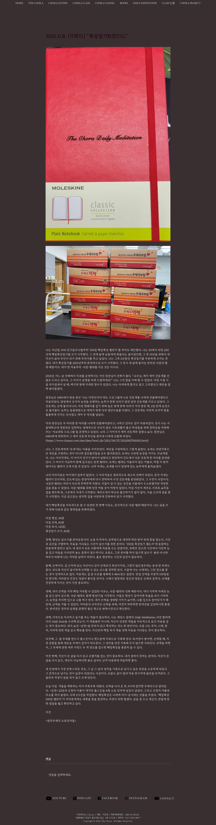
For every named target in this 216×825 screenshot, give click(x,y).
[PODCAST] (84, 798)
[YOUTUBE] (60, 798)
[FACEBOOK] (109, 798)
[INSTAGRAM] (138, 798)
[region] (174, 798)
